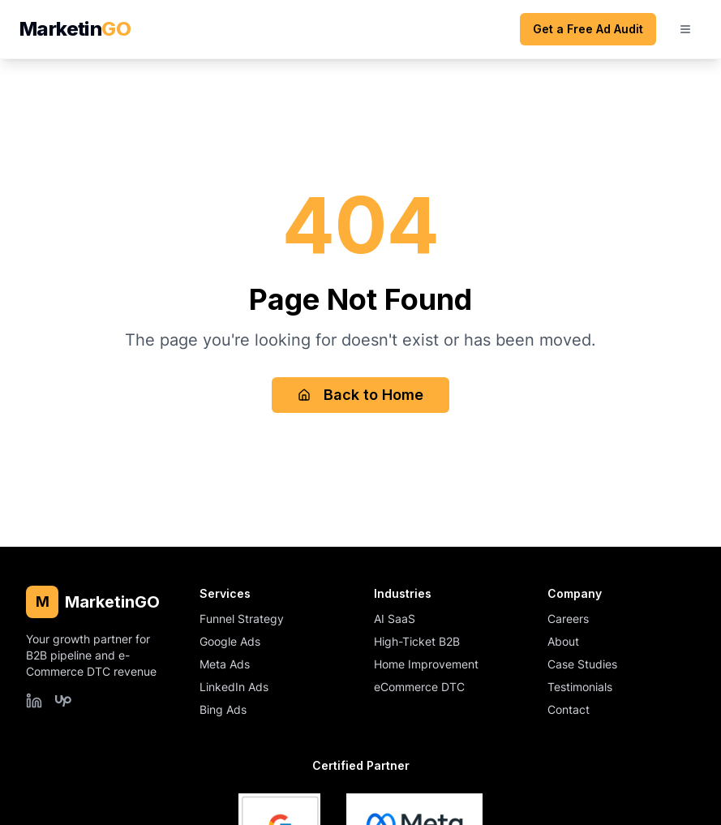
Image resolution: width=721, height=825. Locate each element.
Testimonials (579, 687)
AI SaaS (394, 618)
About (563, 641)
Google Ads (230, 641)
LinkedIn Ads (234, 687)
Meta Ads (225, 664)
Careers (568, 618)
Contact (568, 709)
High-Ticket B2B (417, 641)
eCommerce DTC (419, 687)
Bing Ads (223, 709)
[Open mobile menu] (685, 29)
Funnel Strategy (242, 618)
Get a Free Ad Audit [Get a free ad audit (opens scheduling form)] (588, 29)
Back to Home (360, 394)
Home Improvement (426, 664)
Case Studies (582, 664)
